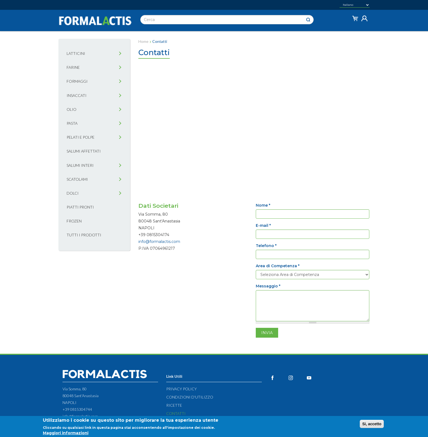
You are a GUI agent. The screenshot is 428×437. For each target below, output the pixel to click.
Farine (73, 67)
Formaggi (77, 81)
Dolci (73, 193)
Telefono (266, 245)
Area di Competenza (277, 265)
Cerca (308, 20)
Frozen (74, 221)
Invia (267, 332)
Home (143, 41)
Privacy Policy (181, 389)
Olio (71, 109)
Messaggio (268, 286)
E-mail (263, 225)
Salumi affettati (84, 151)
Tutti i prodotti (84, 235)
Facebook (278, 378)
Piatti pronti (80, 207)
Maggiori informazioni (65, 432)
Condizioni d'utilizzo (189, 397)
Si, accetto (371, 424)
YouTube (315, 378)
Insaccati (77, 95)
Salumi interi (80, 165)
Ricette (174, 405)
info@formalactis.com (159, 241)
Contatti (176, 413)
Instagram (296, 378)
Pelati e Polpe (80, 137)
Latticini (76, 53)
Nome (263, 205)
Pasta (72, 123)
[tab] (120, 53)
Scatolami (77, 179)
